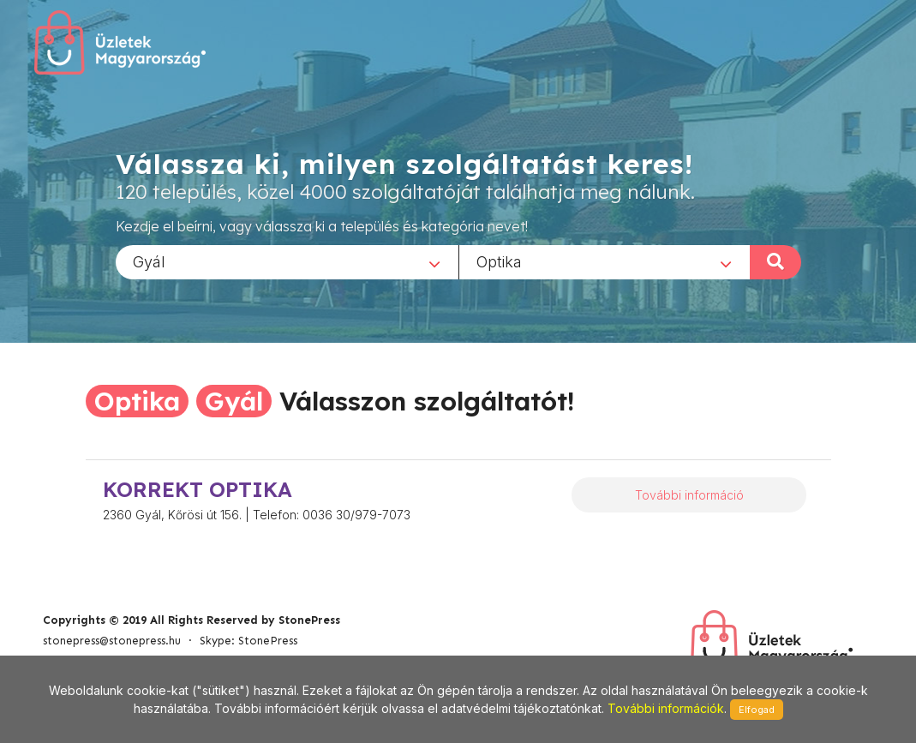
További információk (666, 708)
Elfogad (757, 710)
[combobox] (287, 261)
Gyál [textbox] (149, 261)
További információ (689, 495)
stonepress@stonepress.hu (112, 640)
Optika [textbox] (499, 261)
